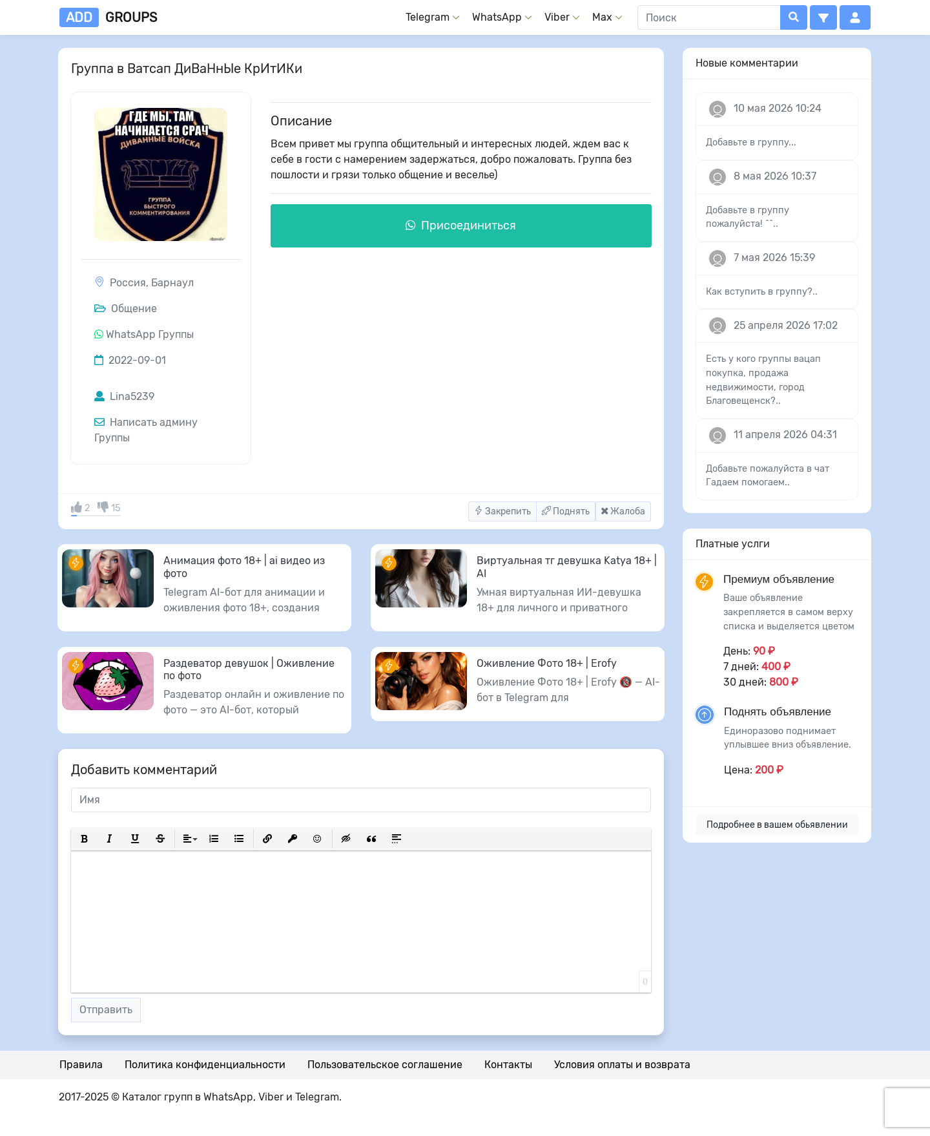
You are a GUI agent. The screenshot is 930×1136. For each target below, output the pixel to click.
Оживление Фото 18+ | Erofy (547, 663)
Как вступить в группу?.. (762, 291)
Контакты (508, 1064)
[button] (823, 17)
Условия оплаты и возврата (622, 1064)
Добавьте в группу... (751, 142)
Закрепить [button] (502, 511)
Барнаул (172, 283)
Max (602, 17)
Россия (128, 283)
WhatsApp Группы (150, 334)
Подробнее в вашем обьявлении (777, 824)
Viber (557, 17)
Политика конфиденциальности (205, 1064)
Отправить (105, 1010)
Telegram (428, 17)
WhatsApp (497, 17)
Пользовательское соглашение (384, 1064)
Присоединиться (461, 225)
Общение (125, 308)
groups (108, 17)
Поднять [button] (566, 511)
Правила (81, 1064)
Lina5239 (124, 396)
